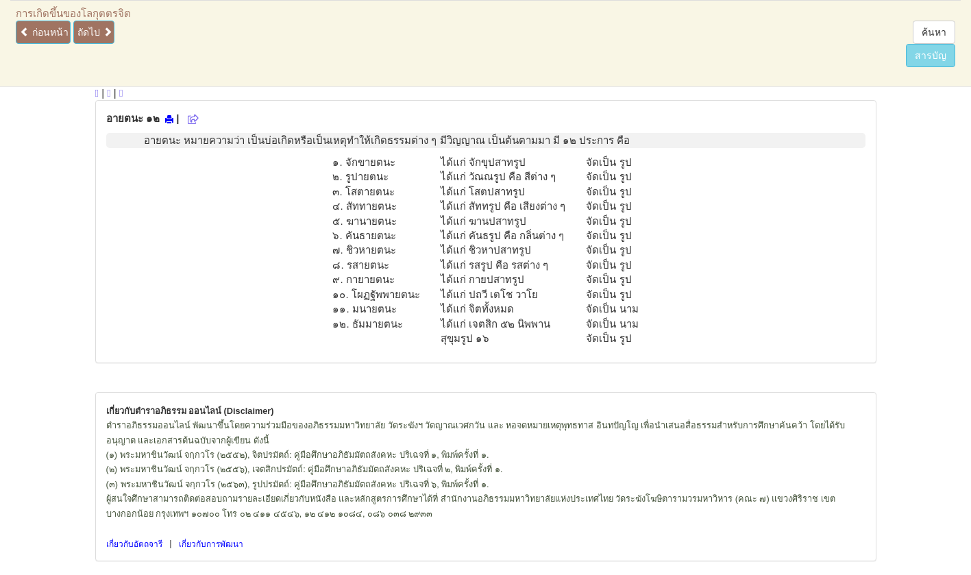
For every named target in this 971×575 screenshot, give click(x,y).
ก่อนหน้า (44, 32)
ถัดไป (94, 32)
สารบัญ (930, 55)
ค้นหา (934, 32)
